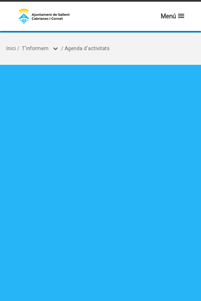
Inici (11, 48)
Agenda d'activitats (87, 48)
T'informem (35, 48)
